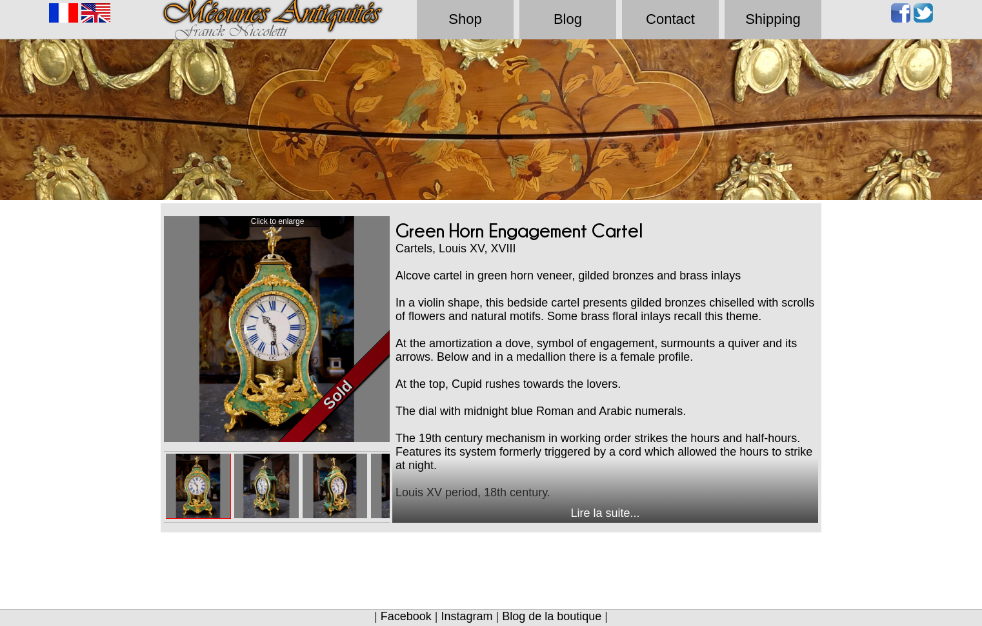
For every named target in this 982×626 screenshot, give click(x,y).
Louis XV (461, 248)
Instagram (466, 616)
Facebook (406, 616)
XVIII (503, 248)
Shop (464, 19)
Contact (670, 19)
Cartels (414, 248)
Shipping (773, 19)
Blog (568, 19)
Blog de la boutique (551, 616)
